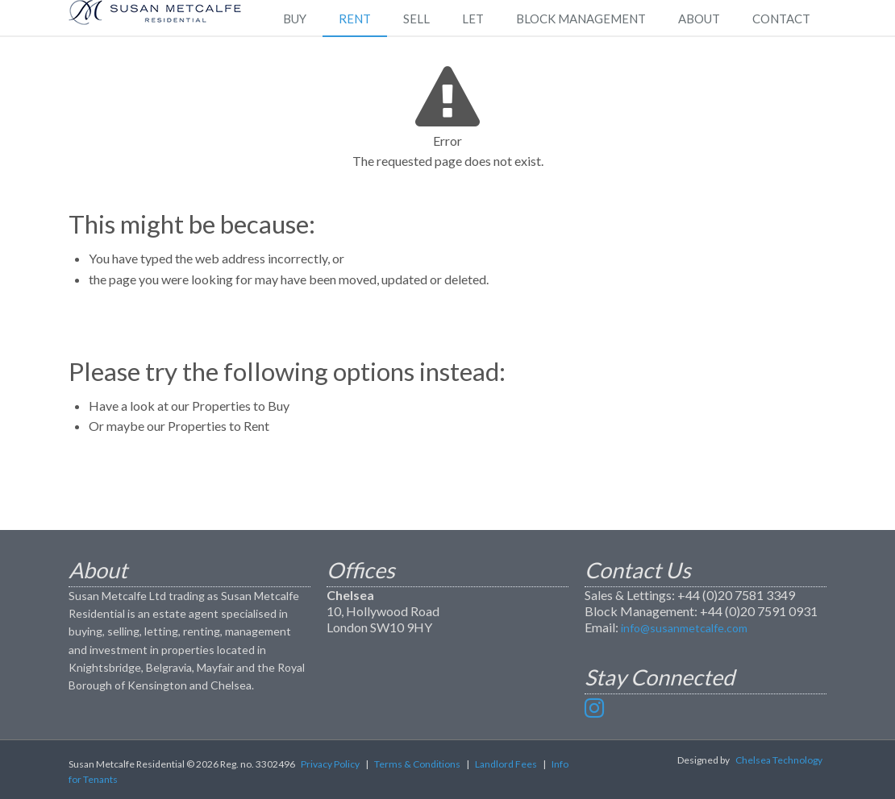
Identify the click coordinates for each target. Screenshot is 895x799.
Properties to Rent (218, 425)
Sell (416, 18)
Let (473, 18)
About (699, 18)
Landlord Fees (506, 764)
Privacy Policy (330, 764)
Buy (294, 18)
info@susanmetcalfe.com (684, 628)
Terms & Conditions (417, 764)
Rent (355, 18)
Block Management (581, 18)
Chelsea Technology (778, 760)
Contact (781, 18)
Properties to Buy (240, 405)
